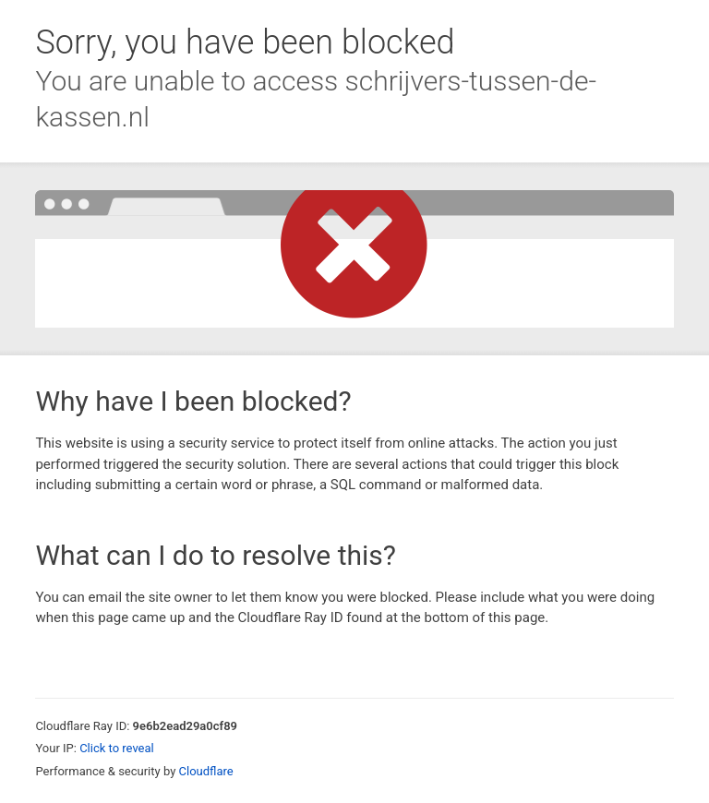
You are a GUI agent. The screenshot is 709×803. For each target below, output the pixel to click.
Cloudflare (206, 771)
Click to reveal (116, 748)
